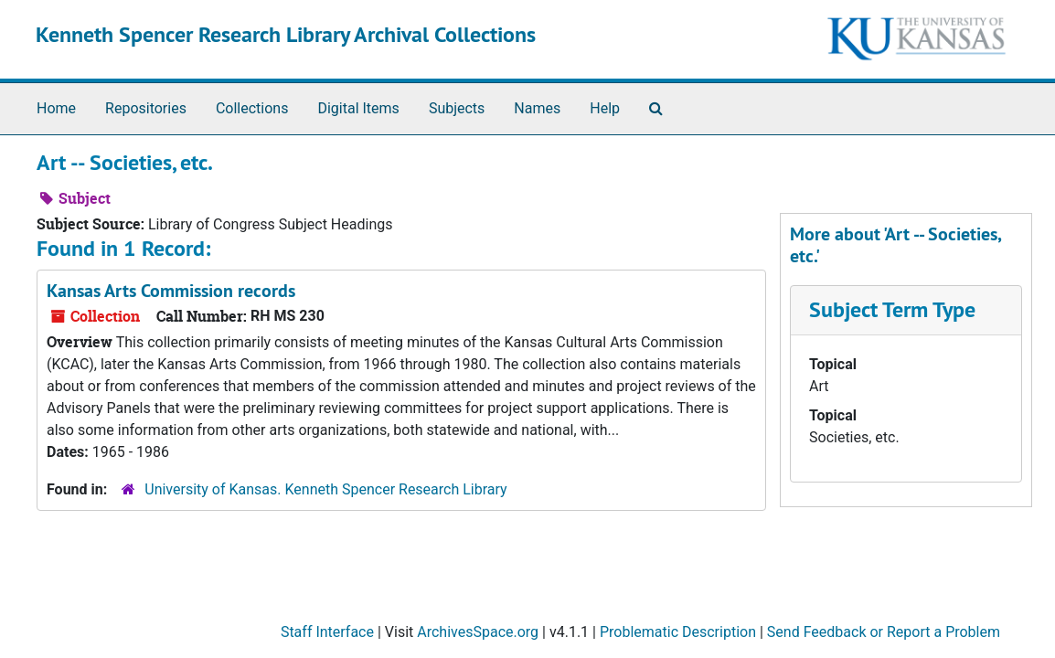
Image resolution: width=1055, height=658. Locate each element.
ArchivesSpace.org (477, 632)
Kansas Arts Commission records (171, 290)
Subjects (457, 108)
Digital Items (358, 108)
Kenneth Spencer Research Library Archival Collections (286, 34)
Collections (252, 108)
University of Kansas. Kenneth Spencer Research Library (325, 489)
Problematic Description (678, 632)
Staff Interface (327, 632)
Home (56, 108)
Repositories (145, 108)
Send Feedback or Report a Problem (883, 632)
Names (537, 108)
